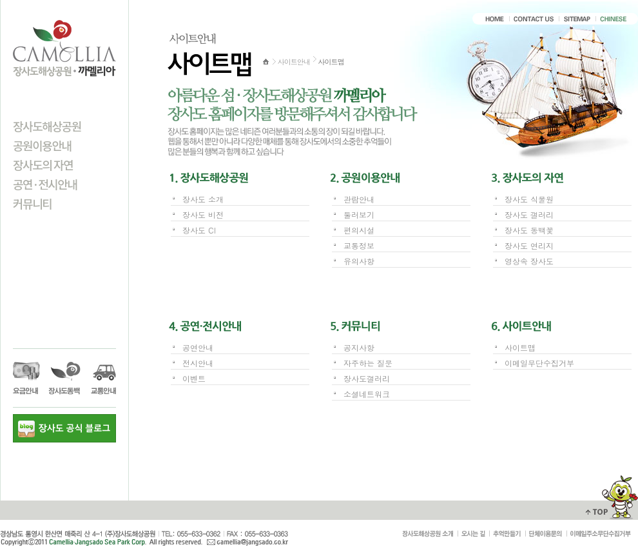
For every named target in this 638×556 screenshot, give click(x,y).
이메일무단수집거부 (539, 362)
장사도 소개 (203, 199)
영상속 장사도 (529, 260)
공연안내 (197, 347)
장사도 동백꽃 (529, 229)
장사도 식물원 (529, 199)
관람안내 (358, 199)
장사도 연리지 (529, 245)
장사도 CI (199, 229)
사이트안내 (294, 61)
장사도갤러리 (366, 378)
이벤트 (194, 378)
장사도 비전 (203, 214)
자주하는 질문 (367, 362)
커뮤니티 (32, 203)
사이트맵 (520, 347)
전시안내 (197, 362)
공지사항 (358, 347)
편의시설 (358, 229)
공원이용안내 (42, 145)
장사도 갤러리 (529, 214)
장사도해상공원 (47, 125)
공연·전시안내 (45, 183)
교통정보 (358, 245)
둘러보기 (358, 214)
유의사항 (358, 260)
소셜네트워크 (366, 393)
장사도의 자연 (43, 164)
